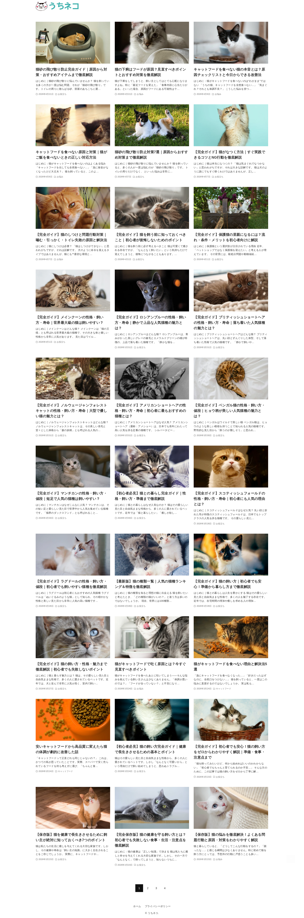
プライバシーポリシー (158, 906)
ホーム (137, 906)
